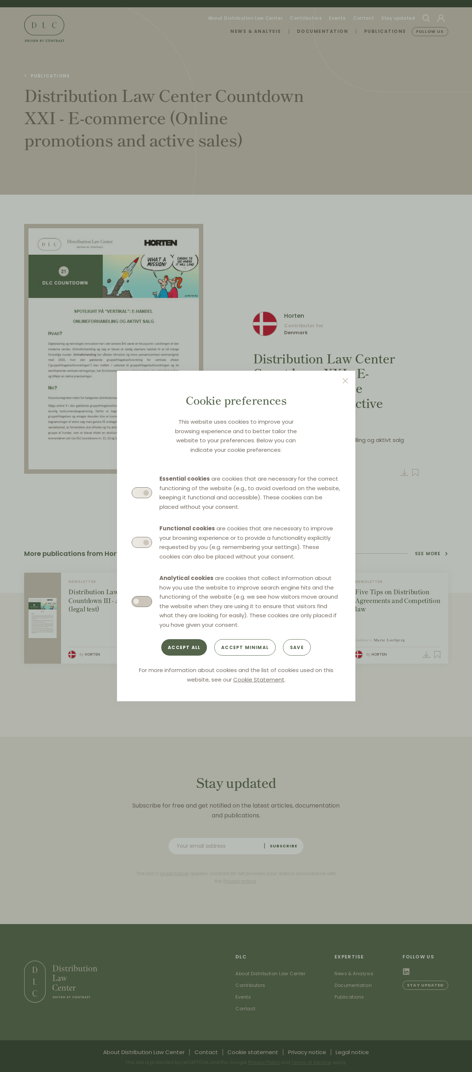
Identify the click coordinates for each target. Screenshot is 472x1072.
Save (297, 647)
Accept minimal (245, 647)
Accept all (184, 647)
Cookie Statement (258, 679)
